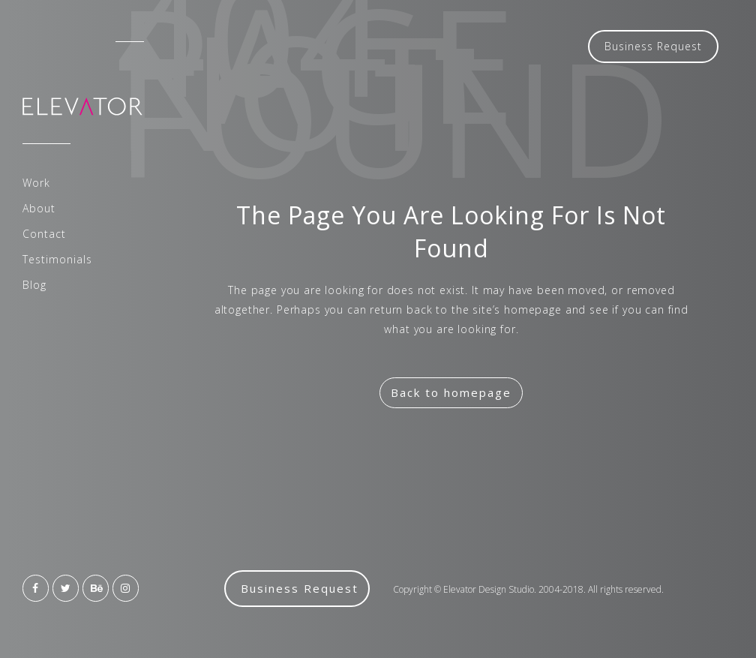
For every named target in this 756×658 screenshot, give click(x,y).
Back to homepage (451, 392)
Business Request (653, 46)
